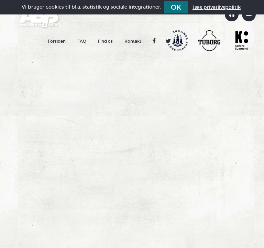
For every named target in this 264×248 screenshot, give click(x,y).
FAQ (81, 41)
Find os (105, 41)
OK (176, 7)
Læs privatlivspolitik (216, 7)
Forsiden (57, 41)
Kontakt (132, 41)
